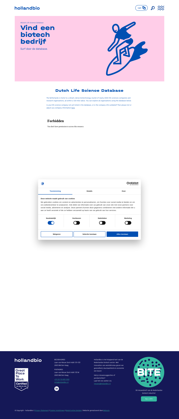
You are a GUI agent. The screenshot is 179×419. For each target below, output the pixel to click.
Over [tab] (124, 191)
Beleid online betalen (74, 410)
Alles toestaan (122, 234)
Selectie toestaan (90, 234)
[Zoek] (152, 8)
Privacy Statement (41, 410)
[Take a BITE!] (149, 399)
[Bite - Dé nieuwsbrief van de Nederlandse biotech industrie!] (149, 372)
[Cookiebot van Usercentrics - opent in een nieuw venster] (128, 183)
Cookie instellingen (57, 410)
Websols (106, 410)
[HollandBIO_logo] (27, 8)
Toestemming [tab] (55, 191)
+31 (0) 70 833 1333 (61, 379)
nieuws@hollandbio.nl (102, 384)
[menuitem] (141, 8)
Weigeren (57, 234)
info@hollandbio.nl (61, 382)
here (73, 108)
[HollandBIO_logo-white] (28, 360)
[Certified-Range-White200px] (21, 379)
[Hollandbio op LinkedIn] (56, 388)
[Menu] (160, 8)
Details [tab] (89, 191)
